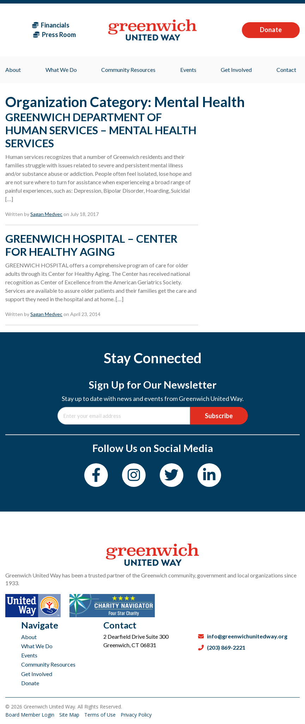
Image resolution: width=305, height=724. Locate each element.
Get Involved (36, 673)
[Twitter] (171, 475)
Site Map (70, 714)
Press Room (54, 34)
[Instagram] (134, 475)
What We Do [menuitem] (61, 69)
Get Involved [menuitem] (236, 69)
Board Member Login (30, 714)
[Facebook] (96, 475)
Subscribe (219, 416)
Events (29, 655)
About (29, 636)
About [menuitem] (13, 69)
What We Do (37, 646)
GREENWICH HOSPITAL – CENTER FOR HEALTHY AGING (91, 245)
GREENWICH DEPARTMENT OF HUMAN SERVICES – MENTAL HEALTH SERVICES (100, 130)
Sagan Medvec (46, 214)
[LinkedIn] (209, 475)
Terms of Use (100, 714)
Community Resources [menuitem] (128, 69)
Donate (271, 29)
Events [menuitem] (188, 69)
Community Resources (48, 664)
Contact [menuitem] (286, 69)
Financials (50, 25)
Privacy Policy (136, 714)
